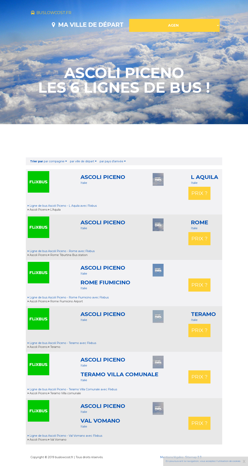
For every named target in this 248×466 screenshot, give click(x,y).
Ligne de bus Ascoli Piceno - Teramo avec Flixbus (62, 343)
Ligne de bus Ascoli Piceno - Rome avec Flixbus (61, 251)
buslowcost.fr (56, 13)
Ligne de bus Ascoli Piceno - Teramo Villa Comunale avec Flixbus (72, 389)
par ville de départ (83, 161)
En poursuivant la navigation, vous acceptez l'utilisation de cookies (203, 461)
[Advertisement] (124, 141)
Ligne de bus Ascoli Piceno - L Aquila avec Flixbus (62, 205)
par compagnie (48, 161)
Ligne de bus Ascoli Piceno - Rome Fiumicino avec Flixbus (68, 297)
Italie (84, 183)
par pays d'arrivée (113, 161)
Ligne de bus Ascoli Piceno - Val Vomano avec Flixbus (65, 435)
